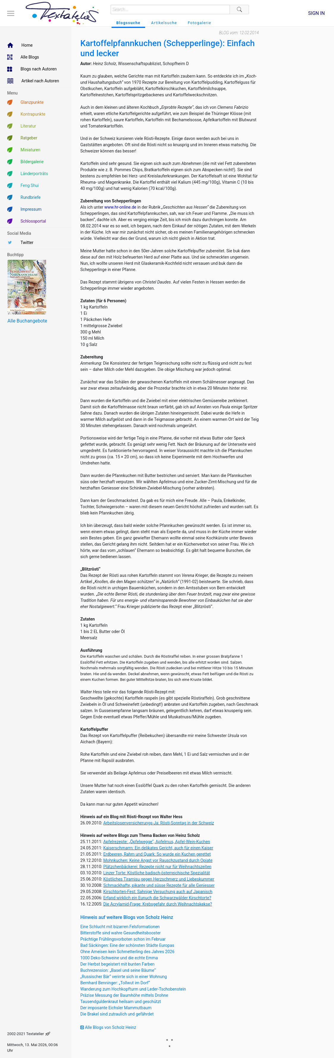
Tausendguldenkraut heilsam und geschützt (120, 1001)
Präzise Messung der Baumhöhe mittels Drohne (124, 995)
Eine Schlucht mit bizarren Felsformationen (120, 926)
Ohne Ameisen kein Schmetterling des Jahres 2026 (127, 951)
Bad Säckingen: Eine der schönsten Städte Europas (127, 945)
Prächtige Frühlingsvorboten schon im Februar (123, 939)
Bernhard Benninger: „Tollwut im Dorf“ (115, 982)
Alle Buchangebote (27, 321)
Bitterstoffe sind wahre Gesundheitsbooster (120, 933)
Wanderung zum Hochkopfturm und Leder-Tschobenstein (133, 989)
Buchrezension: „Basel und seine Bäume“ (118, 970)
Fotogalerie (199, 23)
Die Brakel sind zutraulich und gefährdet (116, 1014)
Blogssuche (128, 23)
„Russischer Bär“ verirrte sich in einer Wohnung (123, 976)
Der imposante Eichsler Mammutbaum (115, 1007)
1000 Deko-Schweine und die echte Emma (119, 957)
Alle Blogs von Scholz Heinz (108, 1027)
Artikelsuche (164, 23)
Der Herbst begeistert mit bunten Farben (117, 964)
